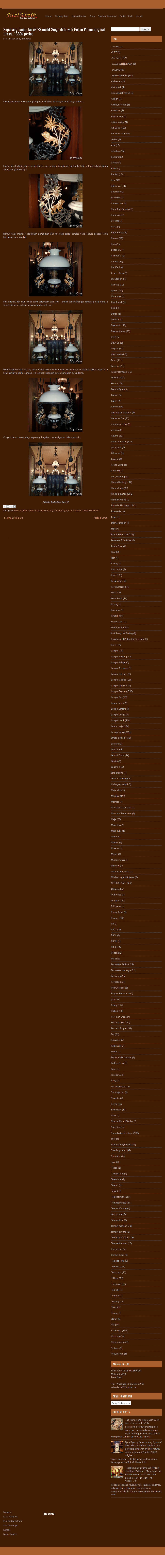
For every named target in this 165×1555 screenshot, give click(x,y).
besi (113, 180)
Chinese (115, 284)
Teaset (114, 1191)
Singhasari (116, 1109)
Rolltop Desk (117, 1063)
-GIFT (114, 52)
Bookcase (116, 191)
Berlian (114, 174)
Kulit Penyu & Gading (122, 633)
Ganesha (115, 406)
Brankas (115, 220)
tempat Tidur (117, 1254)
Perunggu (116, 981)
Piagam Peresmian (120, 993)
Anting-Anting (117, 121)
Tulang (114, 1313)
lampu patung (118, 737)
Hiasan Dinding (118, 482)
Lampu (114, 650)
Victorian (115, 1336)
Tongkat (115, 1295)
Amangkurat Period (120, 92)
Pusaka (114, 1039)
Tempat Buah (117, 1196)
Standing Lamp (118, 1150)
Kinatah (114, 615)
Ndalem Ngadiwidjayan (122, 877)
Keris (113, 592)
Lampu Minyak (60, 510)
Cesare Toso (117, 273)
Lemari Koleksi (79, 16)
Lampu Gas (116, 697)
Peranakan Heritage (121, 970)
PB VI (114, 935)
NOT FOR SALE (74, 510)
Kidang (114, 604)
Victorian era (117, 1342)
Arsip (92, 16)
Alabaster (116, 81)
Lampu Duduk (118, 685)
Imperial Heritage (120, 505)
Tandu (114, 1167)
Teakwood (116, 1179)
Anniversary (117, 116)
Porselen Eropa (119, 1016)
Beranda (7, 1512)
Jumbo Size (117, 546)
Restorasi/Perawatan (121, 1057)
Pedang (115, 952)
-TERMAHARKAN (119, 75)
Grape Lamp (117, 464)
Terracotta (116, 1272)
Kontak (139, 16)
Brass (114, 226)
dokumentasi (117, 354)
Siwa (113, 1115)
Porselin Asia (117, 1022)
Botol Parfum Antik (120, 209)
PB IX (114, 929)
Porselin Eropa (118, 1028)
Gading (114, 395)
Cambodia (116, 255)
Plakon (114, 1010)
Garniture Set (117, 418)
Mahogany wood (119, 784)
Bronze (114, 238)
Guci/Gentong (118, 476)
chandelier (116, 278)
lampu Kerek (117, 703)
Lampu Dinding (118, 679)
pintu (113, 999)
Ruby (113, 1080)
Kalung (114, 563)
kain (113, 557)
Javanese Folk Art (120, 540)
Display (115, 348)
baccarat (115, 156)
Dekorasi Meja (118, 331)
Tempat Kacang (119, 1208)
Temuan (115, 1266)
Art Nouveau (117, 133)
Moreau (115, 848)
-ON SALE (116, 58)
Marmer (115, 801)
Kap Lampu (116, 569)
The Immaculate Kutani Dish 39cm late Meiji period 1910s (142, 1421)
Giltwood (115, 453)
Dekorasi (18, 510)
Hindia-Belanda (30, 510)
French (114, 383)
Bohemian (116, 185)
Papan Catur (117, 912)
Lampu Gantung (45, 510)
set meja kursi (118, 1086)
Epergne (115, 365)
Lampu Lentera (118, 708)
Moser (114, 854)
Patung (114, 917)
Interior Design (118, 522)
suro (113, 1162)
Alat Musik (116, 87)
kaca (113, 551)
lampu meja (117, 726)
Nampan (115, 865)
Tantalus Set (117, 1173)
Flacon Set (116, 377)
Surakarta (116, 1156)
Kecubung (116, 580)
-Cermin (115, 46)
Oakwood (116, 888)
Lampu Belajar (118, 662)
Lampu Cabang (118, 673)
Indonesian (116, 511)
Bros (113, 244)
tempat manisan (119, 1225)
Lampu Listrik (117, 720)
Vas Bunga (116, 1330)
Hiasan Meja (117, 488)
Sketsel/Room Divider (122, 1121)
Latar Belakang (10, 1516)
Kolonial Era (117, 621)
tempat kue (116, 1214)
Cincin (114, 290)
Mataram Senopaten (121, 813)
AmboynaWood (118, 104)
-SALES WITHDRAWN (122, 63)
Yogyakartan (117, 1353)
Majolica (115, 795)
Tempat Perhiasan (120, 1237)
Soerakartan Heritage (122, 1132)
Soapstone (116, 1127)
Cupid (114, 307)
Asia (113, 145)
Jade (113, 528)
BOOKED (115, 197)
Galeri (114, 400)
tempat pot (116, 1249)
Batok (114, 168)
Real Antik (116, 1045)
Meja (113, 819)
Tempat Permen (119, 1243)
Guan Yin (115, 470)
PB (112, 923)
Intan (113, 517)
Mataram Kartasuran (121, 807)
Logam (114, 766)
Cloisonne (116, 296)
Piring (114, 1005)
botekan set (117, 203)
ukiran (114, 1318)
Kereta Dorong (118, 586)
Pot (112, 1034)
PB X (113, 947)
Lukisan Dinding (119, 778)
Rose (113, 1068)
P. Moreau (116, 906)
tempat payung (118, 1231)
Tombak (115, 1289)
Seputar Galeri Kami (12, 1521)
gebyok (115, 429)
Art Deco (115, 127)
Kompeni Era (117, 627)
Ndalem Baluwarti (120, 871)
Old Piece (116, 894)
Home (48, 16)
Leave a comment (91, 510)
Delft (113, 336)
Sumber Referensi (107, 16)
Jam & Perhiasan (119, 534)
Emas (113, 360)
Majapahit (116, 790)
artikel (114, 139)
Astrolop (115, 150)
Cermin (114, 261)
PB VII (114, 941)
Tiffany (114, 1278)
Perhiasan (116, 976)
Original (115, 900)
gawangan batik (119, 424)
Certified (115, 267)
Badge (114, 162)
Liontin (114, 761)
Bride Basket (117, 232)
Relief (114, 1051)
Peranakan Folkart (120, 964)
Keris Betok (116, 598)
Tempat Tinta (117, 1260)
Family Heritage (119, 371)
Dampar (115, 319)
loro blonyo (117, 772)
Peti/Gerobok (117, 987)
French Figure (118, 389)
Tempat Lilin (117, 1220)
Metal (114, 836)
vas (112, 1324)
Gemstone (116, 447)
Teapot (114, 1185)
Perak (114, 958)
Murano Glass (118, 859)
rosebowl (116, 1074)
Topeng (115, 1301)
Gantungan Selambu (121, 412)
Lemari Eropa (117, 755)
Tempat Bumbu (118, 1202)
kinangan (115, 609)
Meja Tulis (116, 830)
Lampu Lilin (117, 714)
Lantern (115, 743)
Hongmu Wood (118, 499)
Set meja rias (117, 1092)
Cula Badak (116, 302)
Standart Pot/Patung (121, 1144)
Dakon (114, 313)
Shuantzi (115, 1098)
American (115, 110)
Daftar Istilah (126, 16)
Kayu (113, 575)
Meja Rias (116, 824)
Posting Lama (100, 517)
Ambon (114, 98)
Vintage (115, 1347)
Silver (114, 1103)
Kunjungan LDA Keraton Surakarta (127, 639)
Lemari (114, 749)
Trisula (114, 1307)
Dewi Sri (115, 342)
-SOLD (114, 69)
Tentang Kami (62, 16)
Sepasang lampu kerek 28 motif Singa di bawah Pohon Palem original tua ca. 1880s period (54, 31)
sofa (113, 1138)
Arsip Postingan (10, 1525)
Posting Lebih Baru (13, 517)
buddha (115, 249)
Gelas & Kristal (118, 441)
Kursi (113, 644)
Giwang (115, 459)
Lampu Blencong (119, 668)
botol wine (116, 214)
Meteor (115, 842)
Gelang (114, 435)
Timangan (116, 1283)
